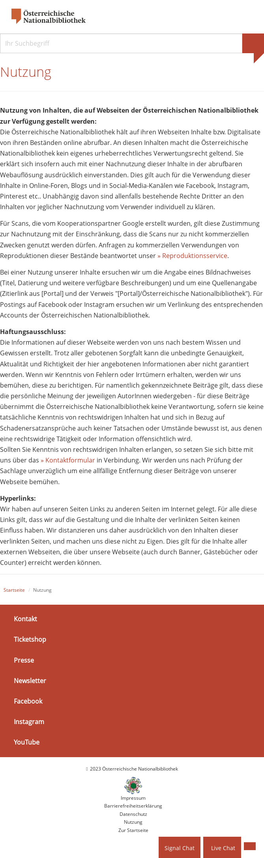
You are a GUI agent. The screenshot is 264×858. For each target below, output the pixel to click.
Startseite (14, 590)
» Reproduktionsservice (192, 255)
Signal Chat (180, 848)
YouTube (26, 742)
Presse (24, 660)
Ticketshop (30, 639)
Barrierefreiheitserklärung (133, 805)
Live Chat (223, 848)
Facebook (28, 701)
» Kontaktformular (68, 460)
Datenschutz (133, 814)
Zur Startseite (133, 830)
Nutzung (133, 822)
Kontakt (25, 619)
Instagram (29, 721)
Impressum (133, 798)
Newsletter (30, 680)
